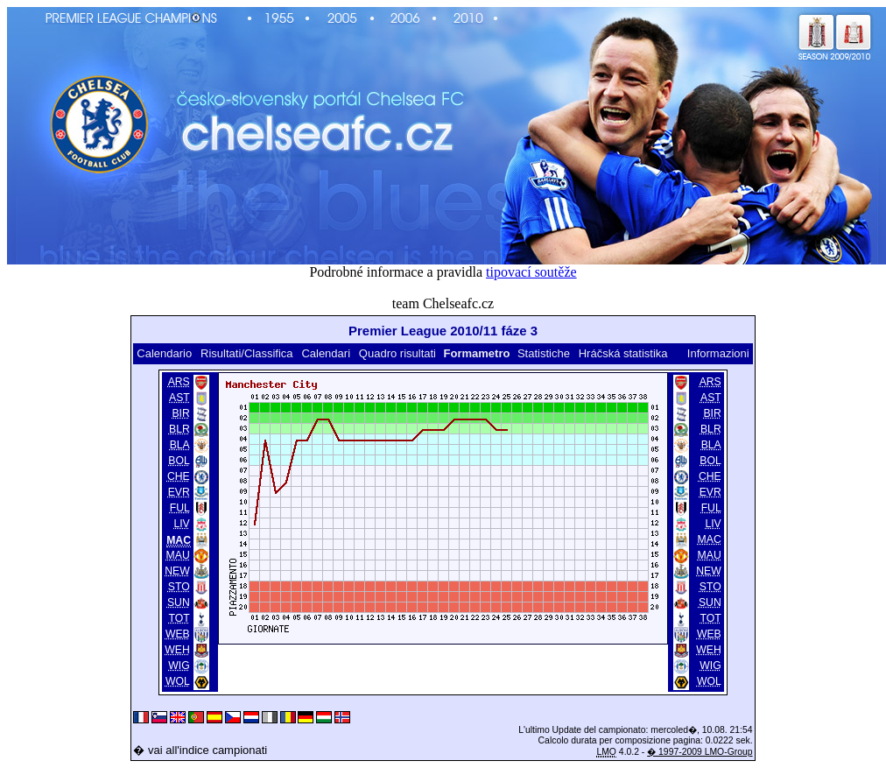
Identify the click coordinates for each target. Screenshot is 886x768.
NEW (177, 571)
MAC (709, 539)
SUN (178, 602)
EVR (179, 492)
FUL (180, 508)
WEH (177, 650)
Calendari (325, 353)
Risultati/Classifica (246, 353)
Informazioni (718, 353)
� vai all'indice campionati (200, 750)
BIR (180, 413)
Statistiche (543, 353)
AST (179, 397)
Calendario (164, 353)
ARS (179, 382)
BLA (180, 445)
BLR (179, 429)
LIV (181, 524)
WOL (177, 681)
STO (179, 587)
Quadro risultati (397, 353)
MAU (178, 555)
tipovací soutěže (531, 271)
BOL (178, 460)
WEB (177, 634)
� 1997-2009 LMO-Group (699, 752)
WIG (178, 665)
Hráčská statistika (623, 353)
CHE (178, 476)
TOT (179, 618)
